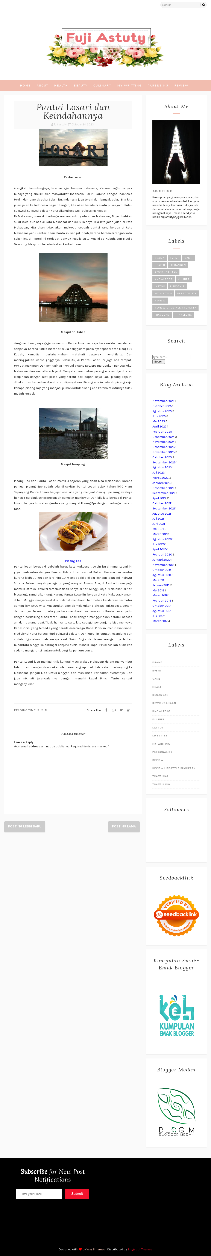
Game (188, 257)
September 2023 (164, 462)
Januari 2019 (161, 585)
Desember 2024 (163, 437)
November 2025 (163, 401)
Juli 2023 (158, 472)
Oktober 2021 (161, 503)
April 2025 (159, 426)
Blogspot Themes (140, 1249)
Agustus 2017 (161, 611)
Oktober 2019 (161, 570)
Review (181, 85)
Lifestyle (177, 286)
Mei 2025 (158, 421)
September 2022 (164, 493)
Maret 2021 (160, 534)
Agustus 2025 (162, 411)
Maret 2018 (160, 595)
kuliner (184, 279)
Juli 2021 (158, 518)
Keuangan (178, 265)
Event (174, 257)
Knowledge (164, 279)
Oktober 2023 (162, 457)
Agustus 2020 (162, 539)
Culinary (102, 85)
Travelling (183, 314)
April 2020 (159, 549)
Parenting (158, 85)
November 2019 (163, 565)
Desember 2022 (163, 488)
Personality (187, 293)
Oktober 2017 (161, 606)
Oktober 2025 (162, 406)
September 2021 (163, 508)
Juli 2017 (158, 616)
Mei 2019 (158, 580)
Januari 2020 (161, 560)
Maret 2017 (160, 621)
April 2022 (159, 498)
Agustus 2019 (161, 575)
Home (25, 85)
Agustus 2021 (161, 513)
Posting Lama (124, 826)
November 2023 (163, 452)
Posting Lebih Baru (24, 826)
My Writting (129, 85)
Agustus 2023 (162, 467)
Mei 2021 (158, 529)
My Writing (163, 293)
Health (61, 85)
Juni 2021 (158, 524)
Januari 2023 (161, 483)
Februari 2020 (162, 554)
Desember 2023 (163, 447)
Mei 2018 (158, 590)
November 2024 (163, 442)
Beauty (81, 85)
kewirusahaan (166, 272)
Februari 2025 (162, 432)
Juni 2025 (159, 416)
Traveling (162, 314)
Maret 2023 (160, 478)
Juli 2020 (158, 544)
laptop (160, 286)
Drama (160, 257)
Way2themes (96, 1249)
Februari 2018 (161, 600)
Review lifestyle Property (175, 307)
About (42, 85)
